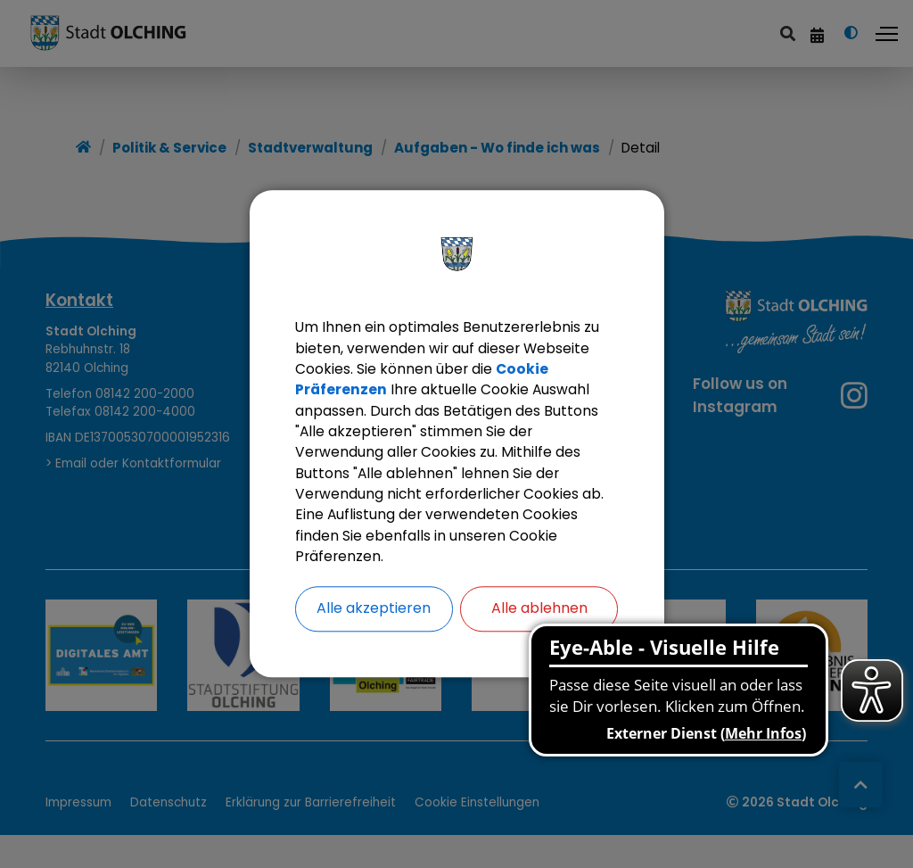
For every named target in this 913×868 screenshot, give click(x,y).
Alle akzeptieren (374, 612)
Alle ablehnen (539, 612)
